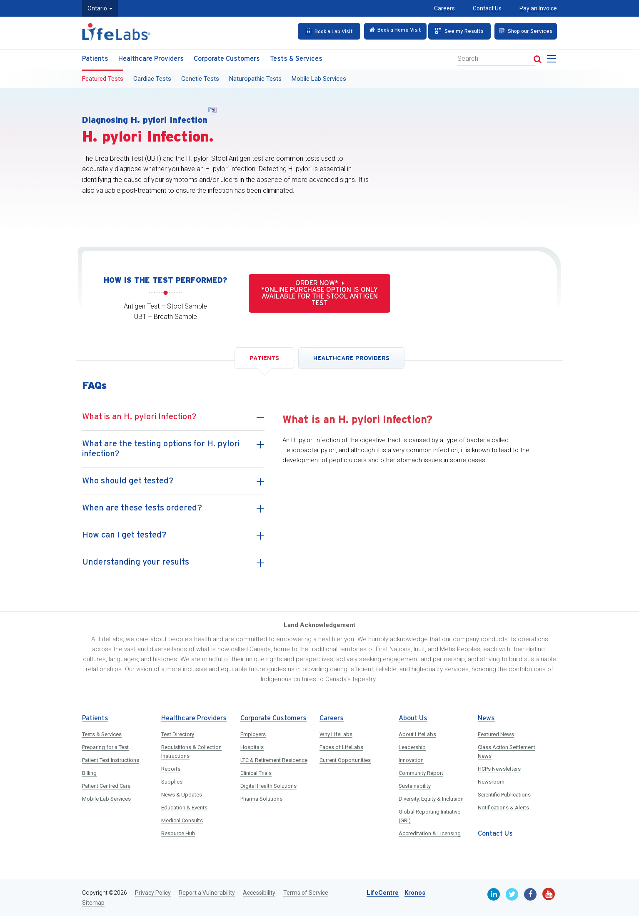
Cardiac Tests (152, 78)
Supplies (171, 782)
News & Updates (181, 795)
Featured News (496, 734)
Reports (170, 769)
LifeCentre (383, 892)
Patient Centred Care (106, 786)
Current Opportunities (345, 760)
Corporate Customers (227, 58)
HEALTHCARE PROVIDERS (351, 358)
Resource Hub (178, 833)
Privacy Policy (153, 892)
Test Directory (177, 734)
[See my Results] (456, 31)
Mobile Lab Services (319, 78)
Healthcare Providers (151, 58)
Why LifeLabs (336, 734)
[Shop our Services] (523, 31)
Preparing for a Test (105, 747)
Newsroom (491, 782)
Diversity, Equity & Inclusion (431, 799)
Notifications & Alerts (503, 807)
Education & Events (184, 807)
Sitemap (93, 902)
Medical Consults (182, 820)
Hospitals (252, 747)
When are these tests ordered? (173, 511)
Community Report (421, 773)
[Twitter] (512, 894)
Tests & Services (296, 58)
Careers (444, 8)
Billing (89, 773)
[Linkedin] (493, 894)
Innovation (411, 760)
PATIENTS (264, 358)
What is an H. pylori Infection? (173, 420)
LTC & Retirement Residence (273, 760)
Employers (253, 734)
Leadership (412, 747)
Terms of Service (305, 892)
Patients (95, 58)
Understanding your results (173, 565)
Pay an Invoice (538, 8)
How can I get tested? (173, 538)
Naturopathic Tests (255, 78)
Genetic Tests (200, 78)
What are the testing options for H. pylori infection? (173, 449)
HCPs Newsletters (499, 769)
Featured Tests (102, 78)
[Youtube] (548, 894)
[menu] (553, 60)
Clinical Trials (256, 773)
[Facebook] (530, 894)
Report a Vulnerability (207, 892)
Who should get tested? (173, 484)
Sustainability (415, 786)
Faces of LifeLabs (341, 747)
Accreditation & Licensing (430, 833)
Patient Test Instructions (110, 760)
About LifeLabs (417, 734)
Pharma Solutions (261, 799)
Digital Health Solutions (268, 786)
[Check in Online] (389, 31)
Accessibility (259, 892)
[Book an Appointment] (322, 31)
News (486, 718)
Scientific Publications (504, 795)
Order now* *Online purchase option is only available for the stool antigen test (319, 293)
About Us (413, 718)
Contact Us (487, 8)
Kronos (414, 892)
